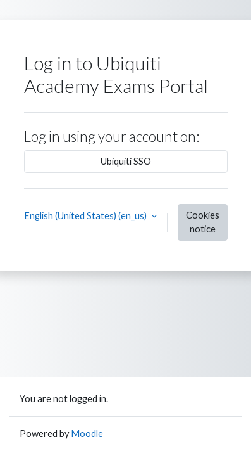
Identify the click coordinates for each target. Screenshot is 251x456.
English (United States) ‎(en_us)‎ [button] (86, 215)
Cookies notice (202, 222)
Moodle (87, 433)
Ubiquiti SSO (126, 161)
